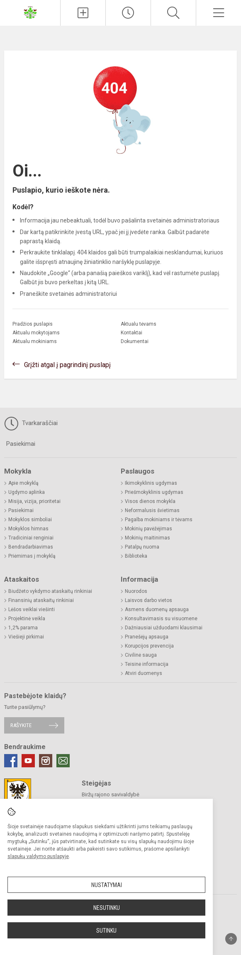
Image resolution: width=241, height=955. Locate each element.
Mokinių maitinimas (147, 538)
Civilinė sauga (141, 655)
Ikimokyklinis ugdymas (151, 483)
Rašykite (21, 725)
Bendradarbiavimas (30, 547)
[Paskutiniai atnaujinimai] (128, 13)
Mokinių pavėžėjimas (148, 529)
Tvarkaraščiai (31, 423)
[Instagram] (45, 760)
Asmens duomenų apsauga (157, 609)
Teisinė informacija (146, 664)
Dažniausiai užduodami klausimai (163, 628)
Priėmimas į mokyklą (32, 556)
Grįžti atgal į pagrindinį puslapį (67, 365)
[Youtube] (28, 760)
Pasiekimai (20, 443)
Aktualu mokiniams (34, 341)
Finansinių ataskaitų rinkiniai (41, 600)
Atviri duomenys (143, 673)
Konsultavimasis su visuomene (161, 618)
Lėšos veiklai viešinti (31, 609)
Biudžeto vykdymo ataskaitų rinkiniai (50, 591)
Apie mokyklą (23, 483)
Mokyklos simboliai (30, 519)
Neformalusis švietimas (152, 510)
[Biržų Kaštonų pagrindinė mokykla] (30, 12)
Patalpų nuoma (142, 547)
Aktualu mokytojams (36, 333)
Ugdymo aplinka (26, 492)
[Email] (63, 760)
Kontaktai (131, 333)
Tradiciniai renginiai (31, 538)
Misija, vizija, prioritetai (34, 501)
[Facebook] (10, 760)
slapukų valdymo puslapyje (38, 856)
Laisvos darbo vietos (148, 600)
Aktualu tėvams (138, 324)
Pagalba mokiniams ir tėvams (158, 519)
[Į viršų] (231, 939)
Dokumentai (134, 341)
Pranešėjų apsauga (146, 637)
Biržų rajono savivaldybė (110, 794)
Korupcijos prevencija (149, 646)
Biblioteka (136, 556)
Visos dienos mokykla (150, 501)
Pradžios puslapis (32, 324)
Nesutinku (106, 907)
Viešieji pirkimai (26, 637)
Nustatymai (106, 885)
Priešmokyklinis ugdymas (154, 492)
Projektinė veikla (26, 618)
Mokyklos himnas (28, 529)
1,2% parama (23, 628)
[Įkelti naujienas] (83, 13)
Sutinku (106, 930)
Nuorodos (136, 591)
